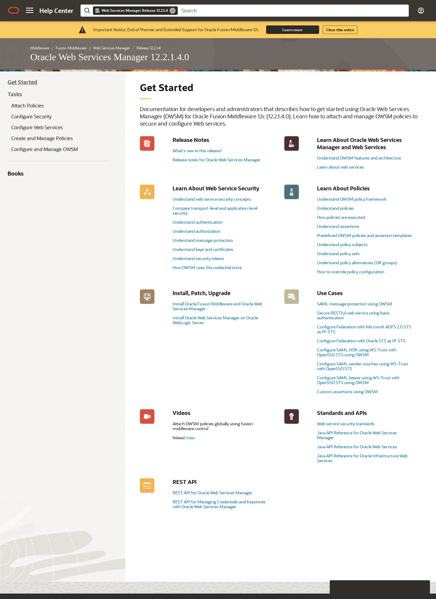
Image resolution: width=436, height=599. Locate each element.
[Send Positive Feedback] (422, 579)
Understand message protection (203, 240)
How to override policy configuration (350, 272)
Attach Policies (27, 105)
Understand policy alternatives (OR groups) (357, 262)
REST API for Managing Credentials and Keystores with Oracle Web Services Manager (219, 504)
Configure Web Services (37, 127)
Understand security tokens (198, 258)
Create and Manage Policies (42, 138)
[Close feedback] (337, 579)
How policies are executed (341, 217)
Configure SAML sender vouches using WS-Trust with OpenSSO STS (362, 366)
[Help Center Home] (56, 10)
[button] (29, 10)
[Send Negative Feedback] (406, 579)
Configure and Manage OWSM (44, 149)
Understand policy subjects (342, 244)
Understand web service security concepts (212, 199)
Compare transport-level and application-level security (215, 210)
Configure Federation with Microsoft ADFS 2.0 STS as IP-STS (364, 329)
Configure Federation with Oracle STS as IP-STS (361, 341)
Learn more (292, 29)
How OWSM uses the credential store (207, 267)
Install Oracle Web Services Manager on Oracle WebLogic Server (215, 320)
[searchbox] (293, 11)
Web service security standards (346, 423)
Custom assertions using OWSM (347, 391)
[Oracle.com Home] (13, 10)
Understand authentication (198, 222)
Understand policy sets (338, 253)
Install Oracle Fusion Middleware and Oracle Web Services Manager (217, 306)
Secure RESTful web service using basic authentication (353, 315)
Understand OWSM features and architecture (359, 158)
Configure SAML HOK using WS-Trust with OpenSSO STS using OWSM (356, 352)
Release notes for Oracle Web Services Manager (216, 160)
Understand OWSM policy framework (351, 199)
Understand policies (335, 208)
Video (190, 437)
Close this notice (340, 29)
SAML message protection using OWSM (354, 304)
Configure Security (31, 116)
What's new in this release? (197, 150)
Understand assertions (338, 226)
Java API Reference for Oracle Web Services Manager (357, 435)
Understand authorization (196, 231)
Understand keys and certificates (203, 249)
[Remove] (172, 10)
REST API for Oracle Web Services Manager (212, 492)
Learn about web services (340, 167)
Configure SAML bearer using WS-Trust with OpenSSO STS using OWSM (358, 380)
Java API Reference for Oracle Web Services (357, 446)
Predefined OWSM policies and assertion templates (364, 235)
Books (16, 173)
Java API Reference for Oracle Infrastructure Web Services (362, 458)
